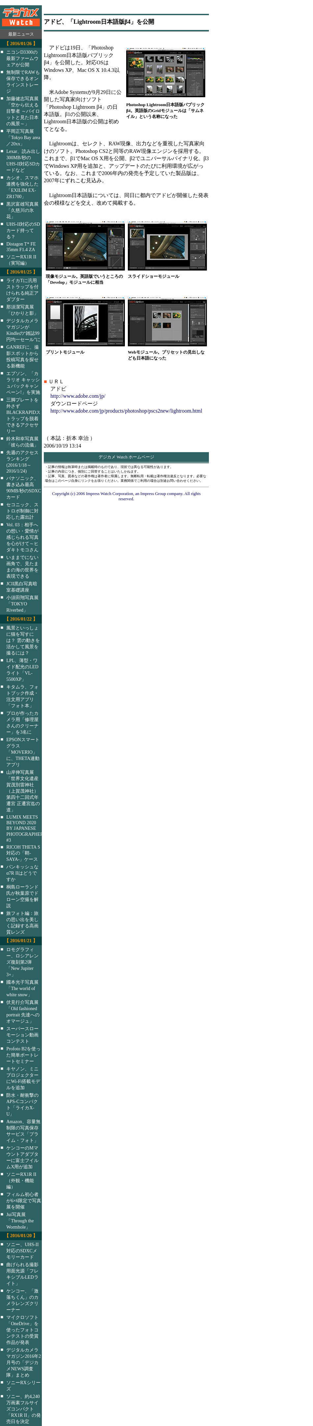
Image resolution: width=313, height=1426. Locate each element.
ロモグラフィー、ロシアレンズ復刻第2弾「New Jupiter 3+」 (22, 962)
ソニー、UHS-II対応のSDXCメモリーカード (22, 1251)
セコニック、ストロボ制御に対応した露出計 (22, 511)
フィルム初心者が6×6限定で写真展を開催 (23, 1200)
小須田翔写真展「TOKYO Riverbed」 (22, 604)
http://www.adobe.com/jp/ (77, 396)
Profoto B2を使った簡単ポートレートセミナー (23, 1055)
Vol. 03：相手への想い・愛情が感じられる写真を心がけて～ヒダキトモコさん (22, 537)
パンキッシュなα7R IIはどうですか (22, 873)
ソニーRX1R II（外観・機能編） (21, 1180)
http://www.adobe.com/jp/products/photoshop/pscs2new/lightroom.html (126, 411)
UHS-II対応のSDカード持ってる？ (23, 230)
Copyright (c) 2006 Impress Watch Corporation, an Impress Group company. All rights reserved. (126, 496)
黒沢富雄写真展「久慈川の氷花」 (22, 210)
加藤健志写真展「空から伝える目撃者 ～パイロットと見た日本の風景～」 (23, 111)
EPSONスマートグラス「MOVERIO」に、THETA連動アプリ (23, 752)
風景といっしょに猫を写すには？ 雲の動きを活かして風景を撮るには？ (23, 640)
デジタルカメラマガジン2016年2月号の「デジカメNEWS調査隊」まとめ (23, 1362)
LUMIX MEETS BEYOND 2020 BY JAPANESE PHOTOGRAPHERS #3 (28, 828)
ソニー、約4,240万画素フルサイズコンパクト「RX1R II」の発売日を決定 (23, 1409)
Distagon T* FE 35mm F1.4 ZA (21, 246)
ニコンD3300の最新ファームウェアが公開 (22, 58)
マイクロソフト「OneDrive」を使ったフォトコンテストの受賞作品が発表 (22, 1330)
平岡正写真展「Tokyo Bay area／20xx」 (23, 137)
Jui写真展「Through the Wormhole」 (20, 1221)
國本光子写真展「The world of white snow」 (22, 988)
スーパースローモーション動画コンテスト (22, 1035)
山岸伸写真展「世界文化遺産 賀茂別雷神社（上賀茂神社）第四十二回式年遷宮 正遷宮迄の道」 (23, 791)
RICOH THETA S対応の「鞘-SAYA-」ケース (23, 853)
